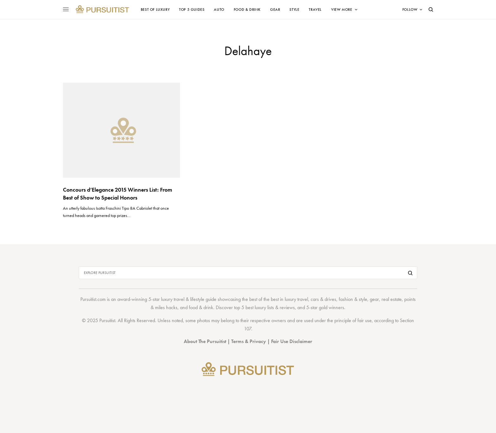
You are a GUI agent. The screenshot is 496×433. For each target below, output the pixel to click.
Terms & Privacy (248, 341)
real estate (391, 299)
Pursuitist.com (93, 299)
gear (374, 299)
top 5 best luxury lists (254, 307)
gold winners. (332, 307)
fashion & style (353, 299)
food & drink (201, 307)
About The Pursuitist (205, 341)
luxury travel (296, 299)
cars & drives (323, 299)
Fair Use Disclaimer (291, 341)
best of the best (264, 299)
